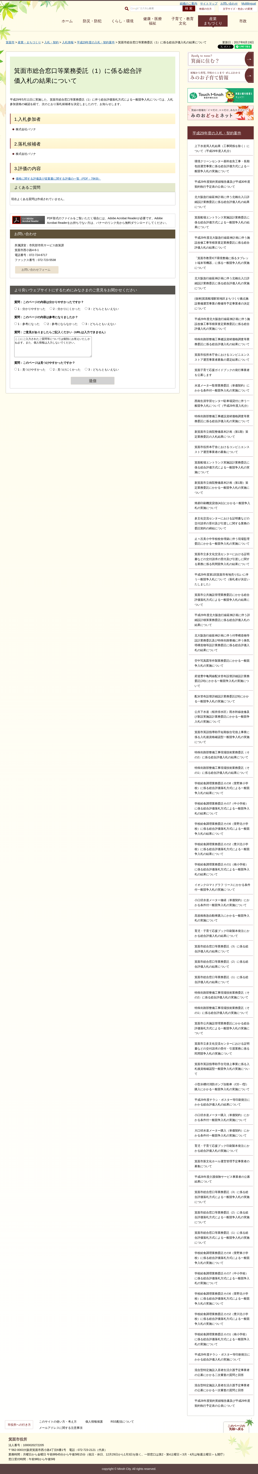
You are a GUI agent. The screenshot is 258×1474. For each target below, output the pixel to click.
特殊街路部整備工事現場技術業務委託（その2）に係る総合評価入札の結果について (222, 755)
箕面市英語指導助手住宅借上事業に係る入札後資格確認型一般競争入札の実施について (222, 1069)
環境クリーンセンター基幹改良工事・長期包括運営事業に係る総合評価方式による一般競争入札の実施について (222, 166)
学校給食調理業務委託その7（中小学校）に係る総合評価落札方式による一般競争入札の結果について (222, 808)
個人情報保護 (94, 1421)
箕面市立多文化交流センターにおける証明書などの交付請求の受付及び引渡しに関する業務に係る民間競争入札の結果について (222, 559)
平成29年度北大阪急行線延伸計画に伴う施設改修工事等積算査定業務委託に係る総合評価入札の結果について (222, 242)
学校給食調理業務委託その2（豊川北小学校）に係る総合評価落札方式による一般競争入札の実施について (222, 1319)
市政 (243, 21)
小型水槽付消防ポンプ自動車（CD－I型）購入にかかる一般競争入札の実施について (222, 1087)
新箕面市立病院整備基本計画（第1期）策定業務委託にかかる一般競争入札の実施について (222, 487)
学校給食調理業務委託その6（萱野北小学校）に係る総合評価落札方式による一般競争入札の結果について (222, 828)
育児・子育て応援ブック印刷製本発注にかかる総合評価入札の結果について (222, 933)
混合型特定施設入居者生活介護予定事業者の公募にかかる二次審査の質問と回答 (222, 1372)
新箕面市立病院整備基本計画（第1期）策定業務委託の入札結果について (221, 434)
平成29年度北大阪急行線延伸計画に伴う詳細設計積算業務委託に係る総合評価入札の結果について (222, 620)
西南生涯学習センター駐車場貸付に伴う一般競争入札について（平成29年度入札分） (222, 403)
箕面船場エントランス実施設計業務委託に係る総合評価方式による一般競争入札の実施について (222, 467)
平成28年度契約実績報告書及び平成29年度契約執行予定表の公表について (222, 1403)
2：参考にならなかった (62, 324)
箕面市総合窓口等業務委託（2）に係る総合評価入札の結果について (221, 964)
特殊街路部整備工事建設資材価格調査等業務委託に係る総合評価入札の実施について (222, 419)
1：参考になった (29, 324)
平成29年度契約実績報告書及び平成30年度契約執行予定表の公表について (222, 184)
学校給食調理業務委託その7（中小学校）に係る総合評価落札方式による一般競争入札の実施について (222, 1278)
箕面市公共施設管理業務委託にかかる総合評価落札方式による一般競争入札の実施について (222, 1028)
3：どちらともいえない (103, 308)
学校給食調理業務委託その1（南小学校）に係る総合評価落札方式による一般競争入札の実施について (222, 1339)
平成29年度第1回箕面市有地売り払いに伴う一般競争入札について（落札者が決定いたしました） (222, 579)
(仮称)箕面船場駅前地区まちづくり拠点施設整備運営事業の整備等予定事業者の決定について (222, 303)
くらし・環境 (122, 21)
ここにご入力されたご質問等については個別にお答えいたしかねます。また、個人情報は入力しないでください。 (53, 347)
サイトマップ (208, 3)
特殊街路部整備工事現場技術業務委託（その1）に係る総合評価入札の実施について (222, 1010)
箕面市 (10, 42)
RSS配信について (122, 1421)
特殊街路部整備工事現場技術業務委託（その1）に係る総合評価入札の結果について (222, 770)
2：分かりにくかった (67, 308)
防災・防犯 (92, 21)
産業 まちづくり (213, 21)
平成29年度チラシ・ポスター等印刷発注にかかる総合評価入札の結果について (222, 1102)
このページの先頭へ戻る (236, 1427)
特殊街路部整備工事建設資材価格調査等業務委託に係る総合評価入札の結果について (222, 342)
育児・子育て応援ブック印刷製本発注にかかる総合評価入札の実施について (222, 1148)
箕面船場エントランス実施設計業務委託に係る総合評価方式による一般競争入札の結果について (222, 222)
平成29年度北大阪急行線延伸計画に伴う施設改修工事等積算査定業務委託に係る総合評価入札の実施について (222, 324)
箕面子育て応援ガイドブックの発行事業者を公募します (222, 372)
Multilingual (248, 3)
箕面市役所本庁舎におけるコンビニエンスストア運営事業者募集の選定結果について (222, 357)
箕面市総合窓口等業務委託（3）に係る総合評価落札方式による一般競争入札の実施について (222, 1197)
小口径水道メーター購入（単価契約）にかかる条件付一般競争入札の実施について (222, 1117)
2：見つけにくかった (67, 369)
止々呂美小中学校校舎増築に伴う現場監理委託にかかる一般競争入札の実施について (222, 541)
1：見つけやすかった (31, 369)
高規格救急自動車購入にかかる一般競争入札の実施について (222, 918)
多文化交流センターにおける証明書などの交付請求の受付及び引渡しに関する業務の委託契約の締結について (222, 523)
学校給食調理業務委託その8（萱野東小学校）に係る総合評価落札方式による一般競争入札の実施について (222, 1257)
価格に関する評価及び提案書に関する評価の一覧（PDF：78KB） (58, 178)
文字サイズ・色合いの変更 (238, 8)
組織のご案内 (188, 3)
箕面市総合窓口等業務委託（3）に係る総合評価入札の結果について (221, 949)
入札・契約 (51, 42)
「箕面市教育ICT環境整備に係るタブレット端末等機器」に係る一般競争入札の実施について (222, 263)
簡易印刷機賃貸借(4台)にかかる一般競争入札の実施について (222, 505)
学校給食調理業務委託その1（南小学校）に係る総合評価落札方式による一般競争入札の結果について (222, 869)
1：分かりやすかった (31, 308)
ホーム (67, 21)
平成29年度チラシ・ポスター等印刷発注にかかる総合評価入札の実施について (222, 1357)
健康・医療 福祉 (152, 21)
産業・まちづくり (29, 42)
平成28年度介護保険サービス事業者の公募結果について (222, 1179)
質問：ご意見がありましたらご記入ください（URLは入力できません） (60, 332)
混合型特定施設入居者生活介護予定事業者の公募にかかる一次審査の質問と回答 (222, 1388)
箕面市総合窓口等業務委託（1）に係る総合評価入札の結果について (221, 979)
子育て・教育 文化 (182, 21)
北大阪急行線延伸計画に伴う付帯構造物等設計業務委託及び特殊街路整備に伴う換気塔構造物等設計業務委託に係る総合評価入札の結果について (222, 643)
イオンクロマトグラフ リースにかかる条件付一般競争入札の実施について (222, 887)
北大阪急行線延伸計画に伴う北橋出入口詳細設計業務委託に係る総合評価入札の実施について (222, 283)
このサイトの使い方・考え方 (58, 1421)
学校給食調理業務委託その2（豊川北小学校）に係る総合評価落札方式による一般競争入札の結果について (222, 849)
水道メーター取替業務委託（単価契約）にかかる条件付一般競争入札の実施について (222, 388)
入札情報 (68, 42)
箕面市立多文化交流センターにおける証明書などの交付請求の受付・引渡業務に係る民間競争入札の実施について (222, 1048)
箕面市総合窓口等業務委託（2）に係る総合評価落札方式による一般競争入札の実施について (222, 1217)
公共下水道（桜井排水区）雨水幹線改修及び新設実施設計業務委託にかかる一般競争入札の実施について (222, 716)
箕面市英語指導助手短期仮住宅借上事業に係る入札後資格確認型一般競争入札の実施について (222, 737)
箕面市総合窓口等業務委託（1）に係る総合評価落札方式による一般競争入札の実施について (222, 1237)
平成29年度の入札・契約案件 (96, 42)
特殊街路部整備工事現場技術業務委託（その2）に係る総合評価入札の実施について (222, 995)
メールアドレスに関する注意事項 (60, 1427)
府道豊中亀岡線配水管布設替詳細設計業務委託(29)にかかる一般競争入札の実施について (222, 681)
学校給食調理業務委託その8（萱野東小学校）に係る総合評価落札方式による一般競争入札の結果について (222, 788)
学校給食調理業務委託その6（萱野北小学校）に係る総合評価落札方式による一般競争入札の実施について (222, 1298)
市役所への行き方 (19, 1424)
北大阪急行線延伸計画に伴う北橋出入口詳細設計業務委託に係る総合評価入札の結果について (222, 202)
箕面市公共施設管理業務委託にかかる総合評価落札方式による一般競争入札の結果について (222, 599)
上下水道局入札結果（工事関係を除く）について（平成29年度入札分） (222, 148)
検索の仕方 (205, 8)
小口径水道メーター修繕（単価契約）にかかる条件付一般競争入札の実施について (222, 902)
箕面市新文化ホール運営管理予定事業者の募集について (222, 1164)
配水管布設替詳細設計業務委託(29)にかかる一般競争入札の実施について (222, 699)
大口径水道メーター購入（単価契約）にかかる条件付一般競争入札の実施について (222, 1133)
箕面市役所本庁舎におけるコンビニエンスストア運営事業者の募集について (222, 449)
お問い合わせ (229, 3)
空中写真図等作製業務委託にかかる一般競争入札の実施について (222, 663)
